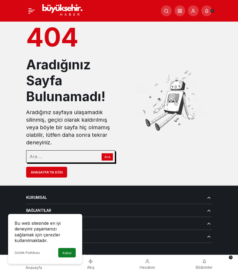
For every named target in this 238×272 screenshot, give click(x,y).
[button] (179, 10)
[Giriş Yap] (193, 10)
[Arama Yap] (166, 10)
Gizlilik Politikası (27, 253)
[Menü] (31, 10)
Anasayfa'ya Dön (47, 172)
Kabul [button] (67, 253)
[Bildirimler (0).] (206, 10)
